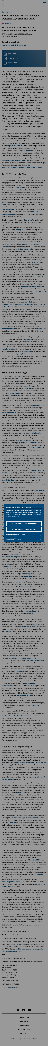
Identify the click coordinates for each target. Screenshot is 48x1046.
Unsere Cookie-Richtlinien (18, 507)
